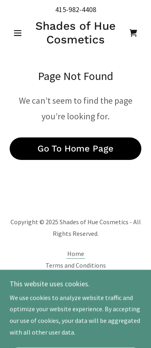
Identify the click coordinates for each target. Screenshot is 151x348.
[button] (19, 33)
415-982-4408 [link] (75, 9)
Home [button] (75, 254)
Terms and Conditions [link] (76, 265)
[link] (75, 32)
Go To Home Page (75, 148)
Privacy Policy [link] (76, 277)
